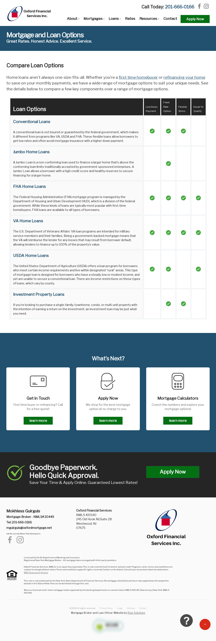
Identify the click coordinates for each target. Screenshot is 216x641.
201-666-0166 (179, 7)
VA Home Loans (28, 221)
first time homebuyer (138, 77)
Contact (170, 18)
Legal (120, 608)
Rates (130, 18)
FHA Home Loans (29, 186)
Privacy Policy (106, 608)
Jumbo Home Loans (31, 151)
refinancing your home (184, 77)
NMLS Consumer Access (36, 572)
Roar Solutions (136, 612)
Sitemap (131, 608)
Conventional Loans (31, 121)
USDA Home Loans (31, 255)
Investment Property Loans (38, 294)
